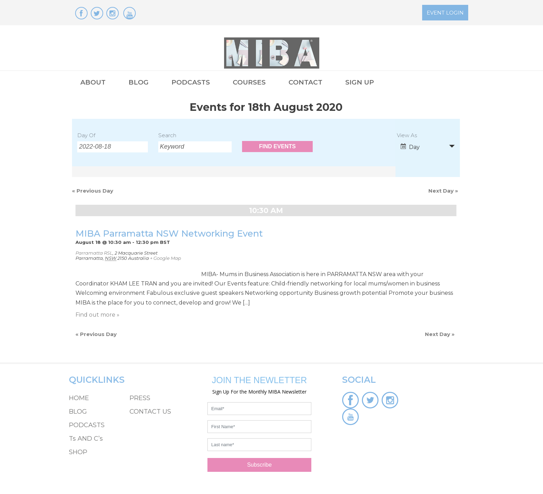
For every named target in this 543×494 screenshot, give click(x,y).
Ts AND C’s (86, 438)
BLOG (138, 82)
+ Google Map (165, 258)
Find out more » (97, 314)
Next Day (443, 190)
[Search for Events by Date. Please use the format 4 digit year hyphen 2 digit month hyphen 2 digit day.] (112, 146)
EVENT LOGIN (445, 12)
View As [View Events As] (407, 136)
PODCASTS (190, 82)
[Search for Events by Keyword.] (195, 146)
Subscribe (259, 465)
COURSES (249, 82)
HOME (79, 398)
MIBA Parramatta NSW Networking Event (169, 233)
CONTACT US (150, 411)
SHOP (78, 452)
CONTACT (305, 82)
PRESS (140, 398)
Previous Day (92, 190)
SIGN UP (359, 82)
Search (167, 135)
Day (410, 146)
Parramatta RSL (94, 253)
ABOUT (93, 82)
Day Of (86, 135)
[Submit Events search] (277, 146)
